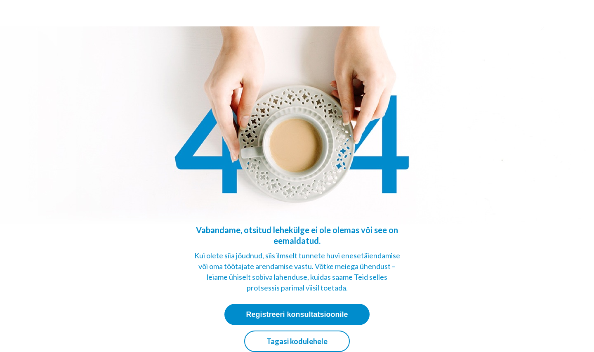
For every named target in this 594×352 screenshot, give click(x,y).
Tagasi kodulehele (297, 341)
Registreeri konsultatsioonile (297, 314)
